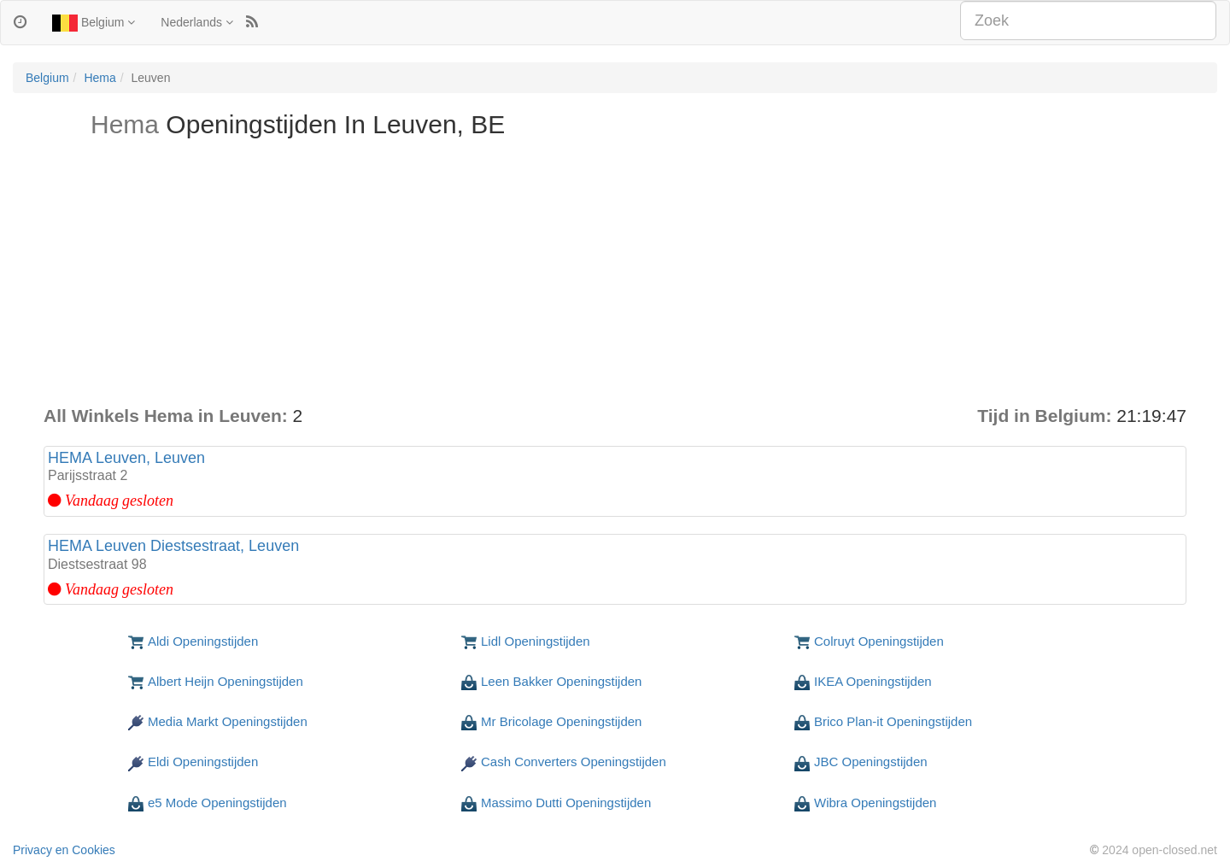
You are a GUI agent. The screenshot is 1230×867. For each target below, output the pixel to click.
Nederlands (197, 22)
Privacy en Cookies (64, 850)
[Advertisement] (615, 275)
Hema (99, 78)
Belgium (93, 23)
